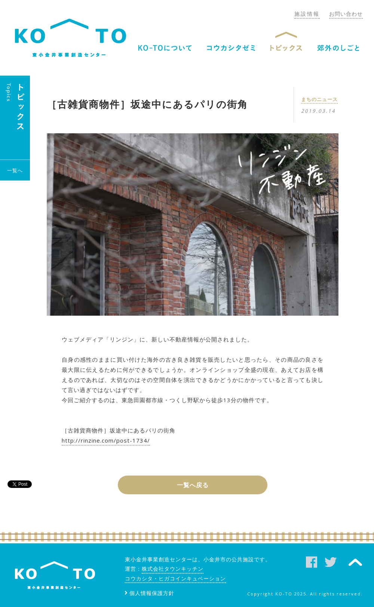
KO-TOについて (165, 48)
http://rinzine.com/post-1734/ (106, 440)
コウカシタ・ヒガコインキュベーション (175, 578)
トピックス (286, 48)
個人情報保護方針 (151, 593)
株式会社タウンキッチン (172, 568)
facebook (311, 562)
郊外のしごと (338, 48)
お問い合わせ (346, 13)
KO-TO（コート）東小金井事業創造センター (70, 38)
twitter (330, 562)
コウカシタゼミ (231, 48)
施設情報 (307, 13)
